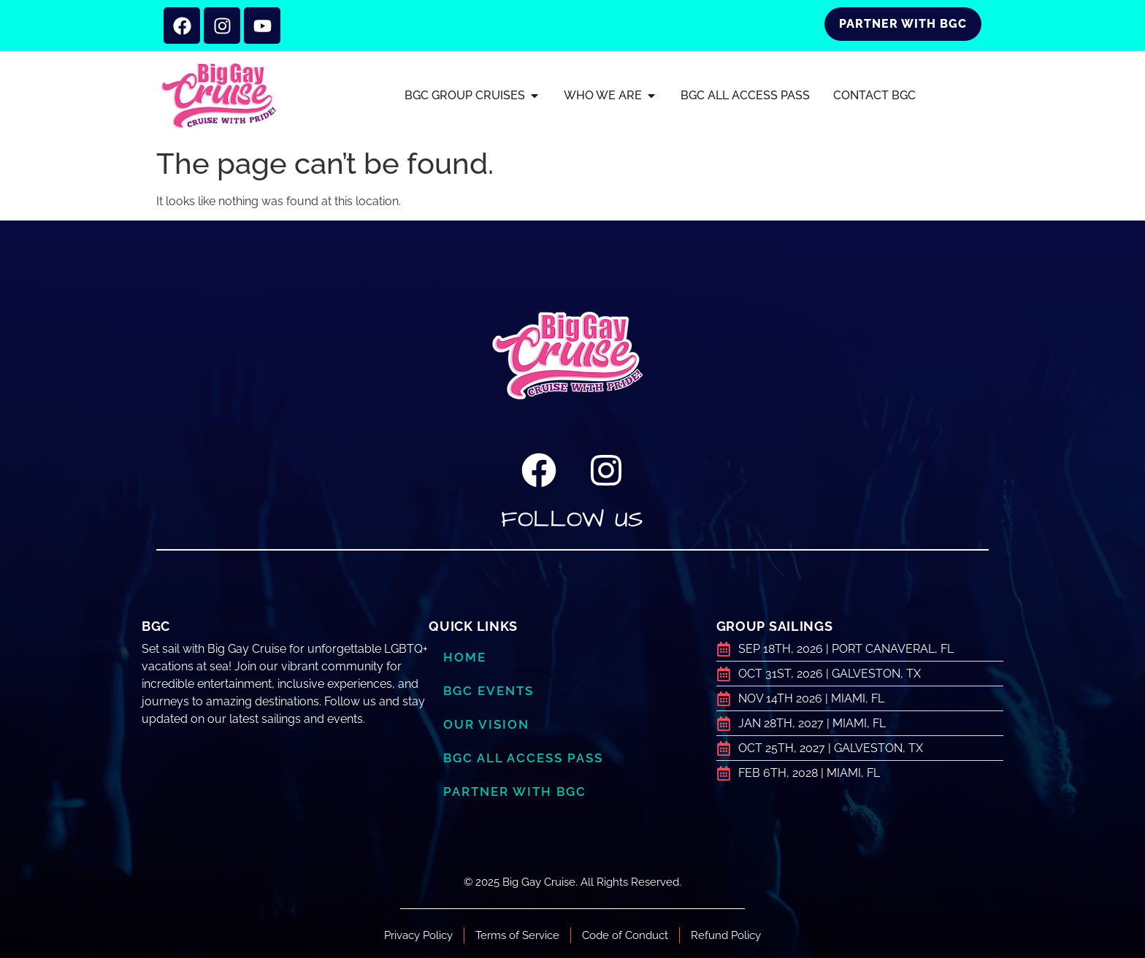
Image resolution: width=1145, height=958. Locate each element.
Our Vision (486, 724)
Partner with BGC (514, 791)
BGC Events (488, 690)
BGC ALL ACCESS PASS (523, 758)
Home (464, 657)
